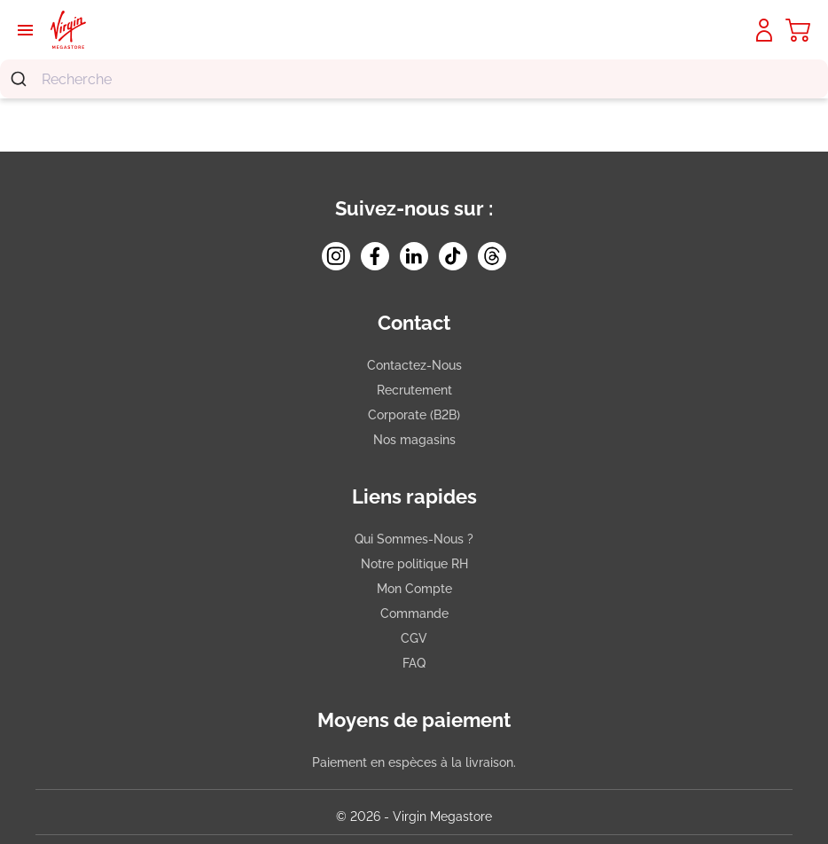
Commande (414, 613)
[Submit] (21, 78)
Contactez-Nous (414, 365)
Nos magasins (414, 440)
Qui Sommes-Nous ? (414, 539)
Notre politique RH (414, 564)
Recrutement (414, 390)
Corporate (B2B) (414, 415)
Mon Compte (414, 589)
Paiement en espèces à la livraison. (414, 762)
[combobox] (414, 78)
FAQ (414, 663)
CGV (414, 638)
